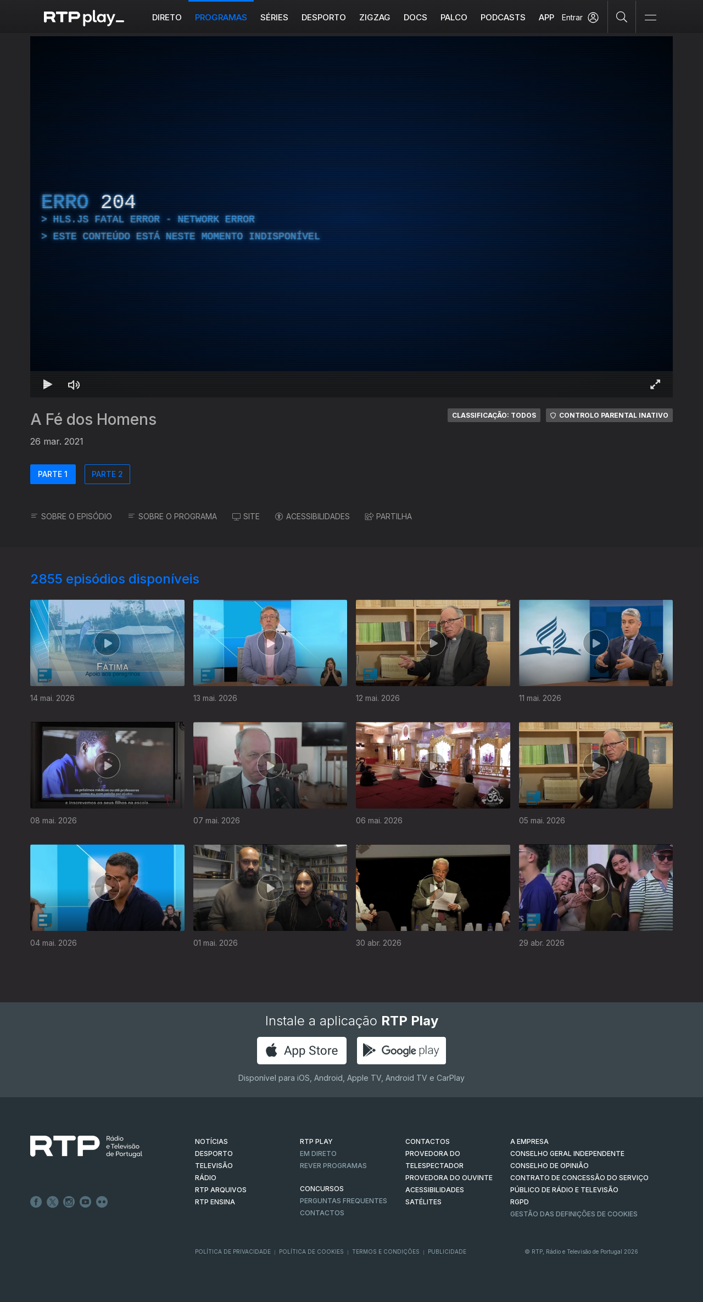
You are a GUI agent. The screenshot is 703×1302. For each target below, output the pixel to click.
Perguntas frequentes (343, 1201)
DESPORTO (214, 1153)
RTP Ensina (215, 1202)
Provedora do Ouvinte (449, 1178)
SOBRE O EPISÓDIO (71, 516)
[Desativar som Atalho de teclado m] (74, 384)
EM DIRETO (318, 1153)
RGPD (519, 1202)
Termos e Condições (386, 1251)
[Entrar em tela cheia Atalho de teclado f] (655, 384)
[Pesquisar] (622, 16)
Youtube (86, 1202)
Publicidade (447, 1251)
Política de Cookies (311, 1251)
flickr (102, 1202)
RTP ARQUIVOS (221, 1190)
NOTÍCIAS (211, 1141)
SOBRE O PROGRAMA (172, 516)
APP (546, 17)
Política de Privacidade (233, 1251)
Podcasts (503, 17)
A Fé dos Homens (93, 419)
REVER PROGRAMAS (333, 1165)
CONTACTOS (427, 1141)
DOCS (415, 17)
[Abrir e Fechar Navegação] (650, 18)
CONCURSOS (322, 1189)
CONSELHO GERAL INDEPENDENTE (567, 1153)
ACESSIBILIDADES (312, 516)
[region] (351, 216)
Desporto (324, 17)
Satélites (423, 1202)
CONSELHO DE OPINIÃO (549, 1165)
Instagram (69, 1202)
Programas (221, 17)
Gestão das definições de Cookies (574, 1214)
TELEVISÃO (214, 1165)
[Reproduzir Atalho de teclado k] (48, 384)
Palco (453, 17)
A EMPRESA (529, 1141)
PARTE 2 (107, 474)
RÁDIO (205, 1178)
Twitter (53, 1202)
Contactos (322, 1213)
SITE (246, 516)
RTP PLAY (316, 1141)
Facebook (36, 1202)
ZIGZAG (374, 17)
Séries (274, 17)
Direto (167, 17)
